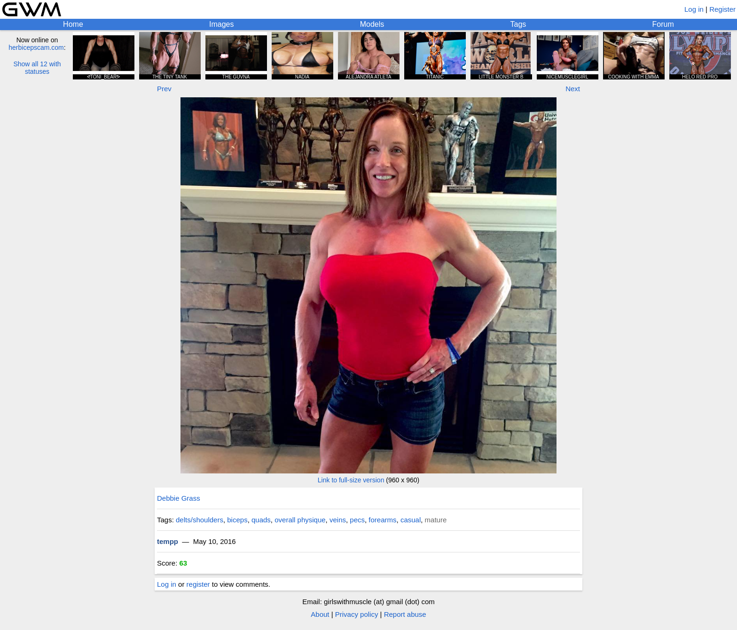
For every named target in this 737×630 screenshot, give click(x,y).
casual (410, 520)
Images (221, 24)
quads (261, 520)
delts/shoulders (199, 520)
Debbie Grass (178, 498)
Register (722, 9)
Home (73, 24)
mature (436, 520)
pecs (357, 520)
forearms (382, 520)
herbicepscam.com (36, 47)
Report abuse (405, 614)
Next (572, 89)
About (320, 614)
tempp (167, 541)
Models (372, 24)
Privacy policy (356, 614)
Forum (663, 24)
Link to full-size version (351, 480)
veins (337, 520)
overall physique (299, 520)
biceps (237, 520)
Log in (694, 9)
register (198, 584)
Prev (164, 89)
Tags (518, 24)
